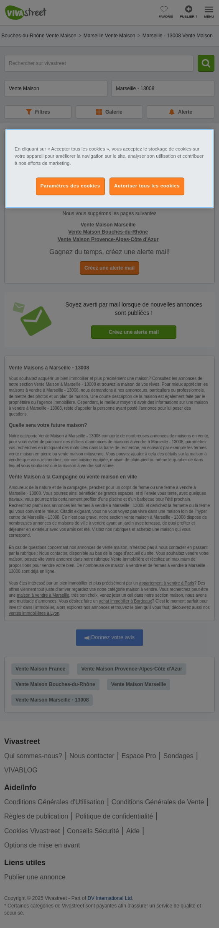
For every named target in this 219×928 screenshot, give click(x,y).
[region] (109, 168)
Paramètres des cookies (70, 186)
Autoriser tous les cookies (147, 186)
